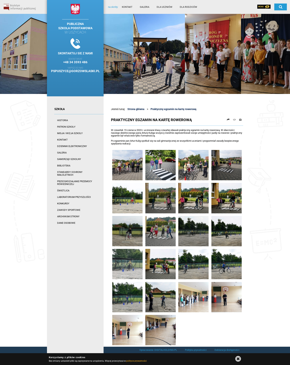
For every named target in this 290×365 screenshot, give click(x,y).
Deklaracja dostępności (227, 350)
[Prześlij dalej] (228, 120)
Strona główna (135, 109)
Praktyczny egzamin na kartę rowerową (173, 109)
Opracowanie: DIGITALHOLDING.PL (158, 350)
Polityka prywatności (196, 350)
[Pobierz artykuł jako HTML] (234, 120)
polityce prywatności (136, 361)
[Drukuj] (240, 120)
